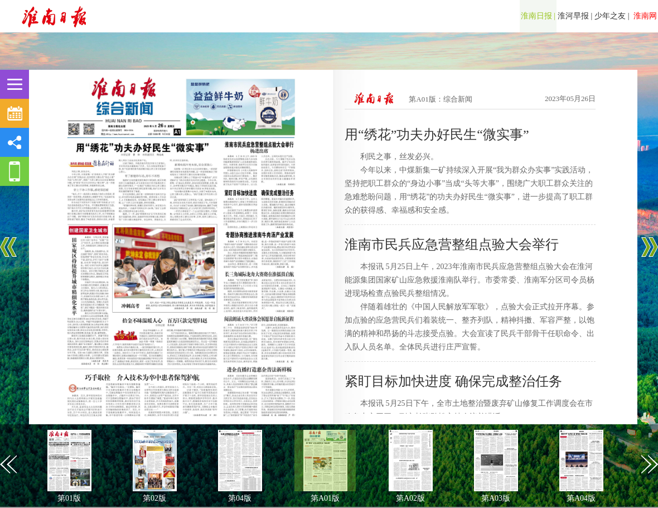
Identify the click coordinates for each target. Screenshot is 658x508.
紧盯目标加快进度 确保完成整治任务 (453, 381)
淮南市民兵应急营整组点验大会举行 (452, 244)
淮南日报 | (538, 16)
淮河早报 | (575, 16)
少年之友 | (611, 16)
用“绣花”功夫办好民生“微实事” (437, 134)
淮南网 (644, 16)
